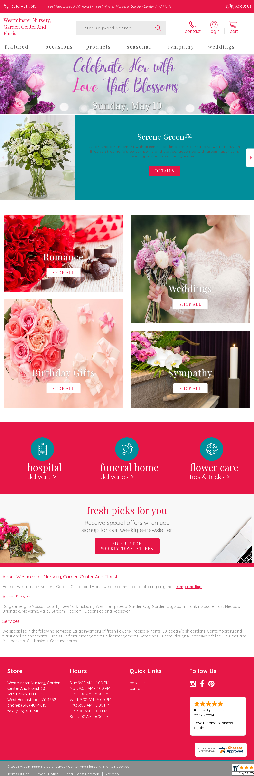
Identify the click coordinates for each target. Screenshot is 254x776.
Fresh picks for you (127, 519)
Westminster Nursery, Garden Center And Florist (27, 27)
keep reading (189, 586)
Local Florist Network (82, 774)
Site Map (112, 774)
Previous (4, 158)
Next (250, 158)
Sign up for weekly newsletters (127, 546)
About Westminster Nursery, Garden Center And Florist (59, 577)
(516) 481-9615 (24, 6)
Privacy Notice (47, 774)
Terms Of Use (18, 774)
